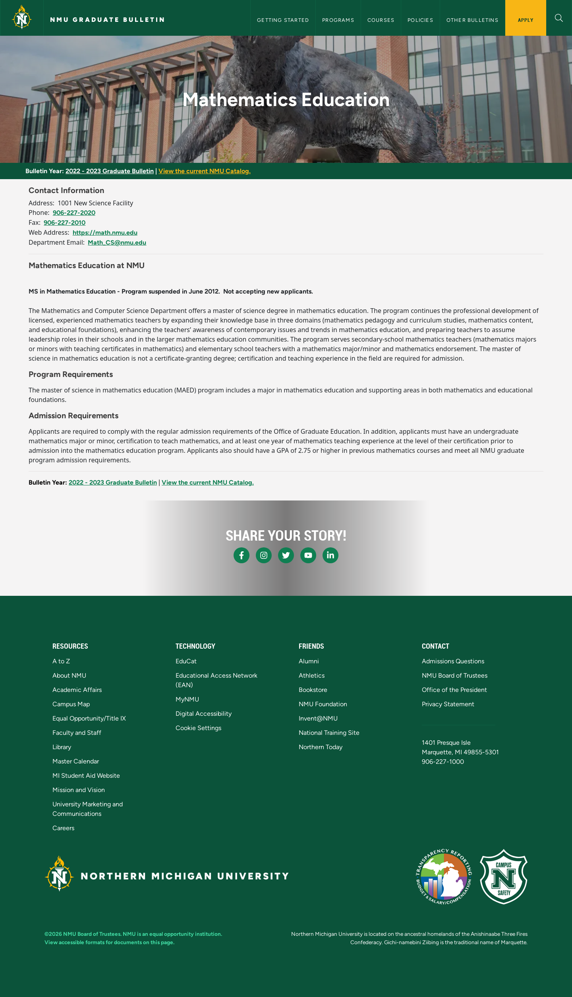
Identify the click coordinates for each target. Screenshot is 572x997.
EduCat (186, 661)
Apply (525, 19)
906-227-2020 (74, 212)
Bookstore (313, 690)
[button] (559, 17)
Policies (420, 20)
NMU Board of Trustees (454, 675)
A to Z (61, 661)
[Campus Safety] (504, 876)
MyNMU (187, 699)
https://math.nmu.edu (105, 232)
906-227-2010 (64, 222)
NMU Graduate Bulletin (108, 19)
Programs (338, 20)
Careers (63, 828)
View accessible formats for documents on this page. (109, 942)
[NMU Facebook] (241, 555)
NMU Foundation (323, 704)
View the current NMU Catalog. (204, 171)
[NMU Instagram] (264, 555)
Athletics (312, 675)
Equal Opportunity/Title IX (89, 718)
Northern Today (320, 747)
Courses (380, 20)
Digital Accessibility (204, 713)
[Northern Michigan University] (22, 18)
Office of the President (454, 690)
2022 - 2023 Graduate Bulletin (110, 171)
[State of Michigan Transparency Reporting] (444, 876)
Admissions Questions (453, 661)
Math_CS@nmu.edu (117, 242)
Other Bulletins (472, 20)
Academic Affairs (77, 690)
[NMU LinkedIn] (330, 555)
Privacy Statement (448, 704)
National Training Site (329, 732)
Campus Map (71, 704)
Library (61, 747)
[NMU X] (286, 555)
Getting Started (283, 20)
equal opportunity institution (185, 934)
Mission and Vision (78, 790)
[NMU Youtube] (308, 555)
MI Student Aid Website (86, 775)
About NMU (69, 675)
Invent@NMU (318, 718)
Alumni (309, 661)
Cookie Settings (198, 728)
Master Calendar (75, 761)
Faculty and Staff (76, 732)
